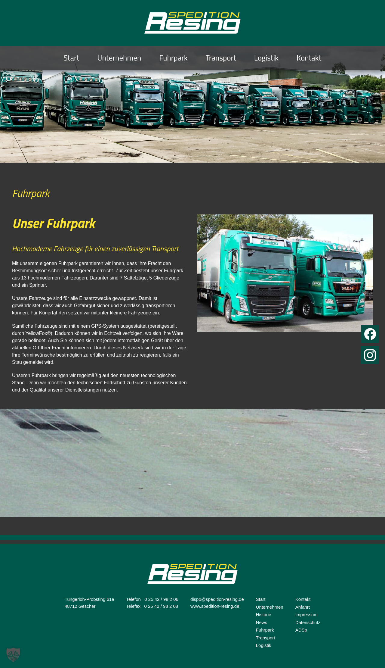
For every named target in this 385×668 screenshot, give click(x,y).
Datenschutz (307, 622)
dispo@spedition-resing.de (217, 599)
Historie (263, 614)
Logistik (266, 58)
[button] (13, 654)
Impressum (306, 614)
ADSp (301, 629)
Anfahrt (302, 607)
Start (71, 58)
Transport (221, 58)
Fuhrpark (173, 58)
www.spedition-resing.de (214, 606)
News (261, 622)
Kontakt (309, 58)
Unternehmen (119, 58)
